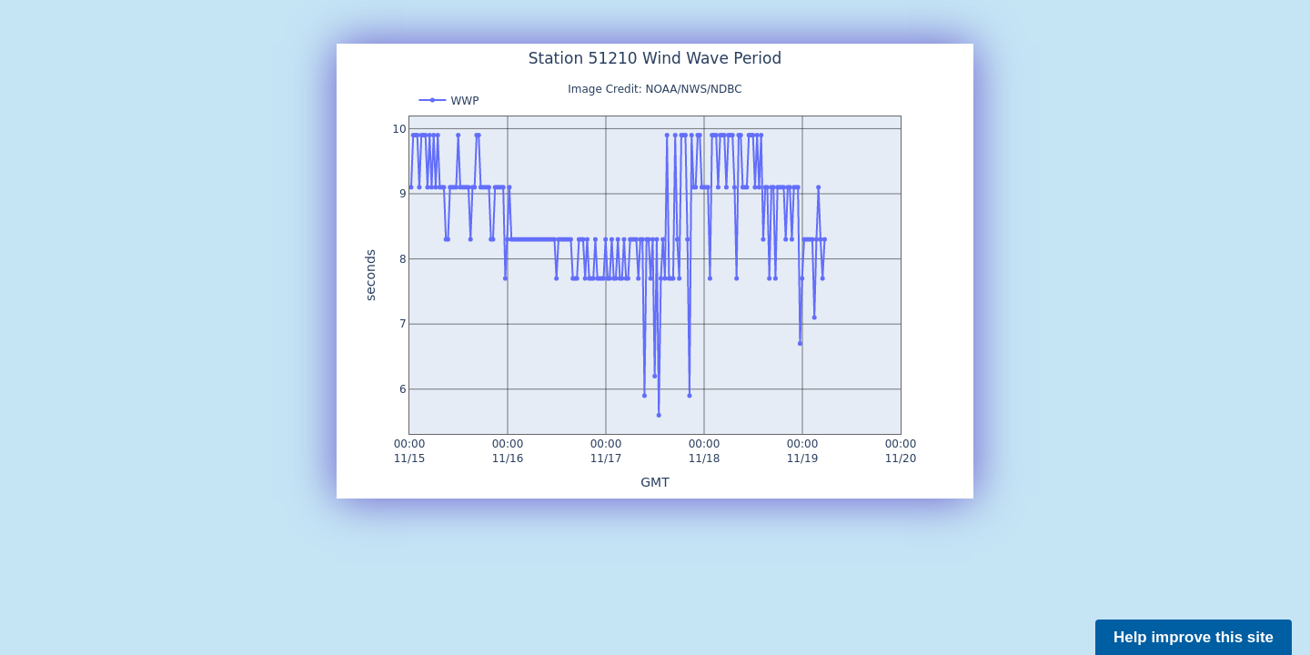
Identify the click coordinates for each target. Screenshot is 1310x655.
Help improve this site (1194, 637)
